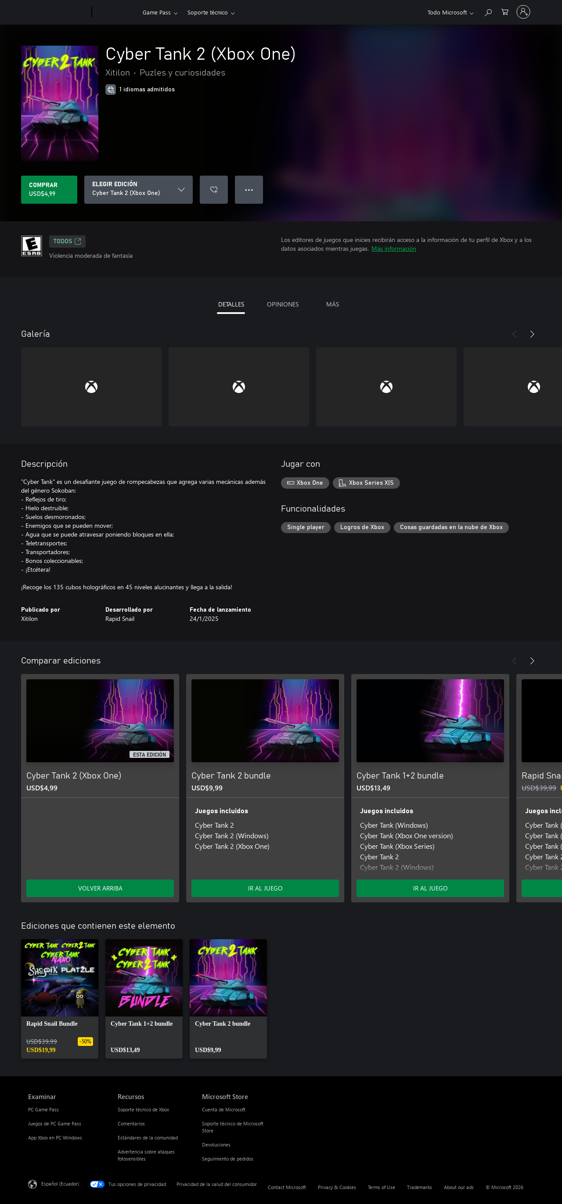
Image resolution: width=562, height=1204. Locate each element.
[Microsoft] (58, 12)
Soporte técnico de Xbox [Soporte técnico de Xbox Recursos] (143, 1109)
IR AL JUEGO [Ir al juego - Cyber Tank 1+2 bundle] (430, 888)
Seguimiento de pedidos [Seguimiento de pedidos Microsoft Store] (227, 1158)
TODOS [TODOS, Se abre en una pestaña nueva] (67, 241)
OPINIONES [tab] (283, 304)
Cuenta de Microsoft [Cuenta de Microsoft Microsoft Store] (223, 1109)
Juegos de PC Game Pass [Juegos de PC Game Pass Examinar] (54, 1123)
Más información (393, 248)
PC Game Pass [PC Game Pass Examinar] (43, 1109)
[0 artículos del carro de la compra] (504, 11)
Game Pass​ (157, 12)
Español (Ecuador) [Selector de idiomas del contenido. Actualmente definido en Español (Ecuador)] (60, 1183)
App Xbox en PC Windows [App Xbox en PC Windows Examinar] (55, 1137)
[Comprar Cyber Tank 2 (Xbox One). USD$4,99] (49, 190)
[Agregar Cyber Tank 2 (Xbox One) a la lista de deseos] (214, 190)
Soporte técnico (207, 12)
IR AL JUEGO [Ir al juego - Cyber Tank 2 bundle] (265, 888)
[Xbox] (116, 12)
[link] (59, 999)
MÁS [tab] (332, 304)
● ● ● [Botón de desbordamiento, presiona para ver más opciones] (249, 189)
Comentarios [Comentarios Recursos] (131, 1123)
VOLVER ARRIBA (100, 888)
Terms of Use (381, 1187)
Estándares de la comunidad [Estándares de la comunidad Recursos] (148, 1137)
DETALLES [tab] (231, 304)
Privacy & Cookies (337, 1187)
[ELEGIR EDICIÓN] (138, 190)
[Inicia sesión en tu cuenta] (523, 11)
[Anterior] (514, 334)
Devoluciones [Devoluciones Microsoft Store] (216, 1144)
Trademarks (419, 1187)
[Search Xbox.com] (488, 11)
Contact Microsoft (287, 1187)
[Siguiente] (532, 334)
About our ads (459, 1187)
